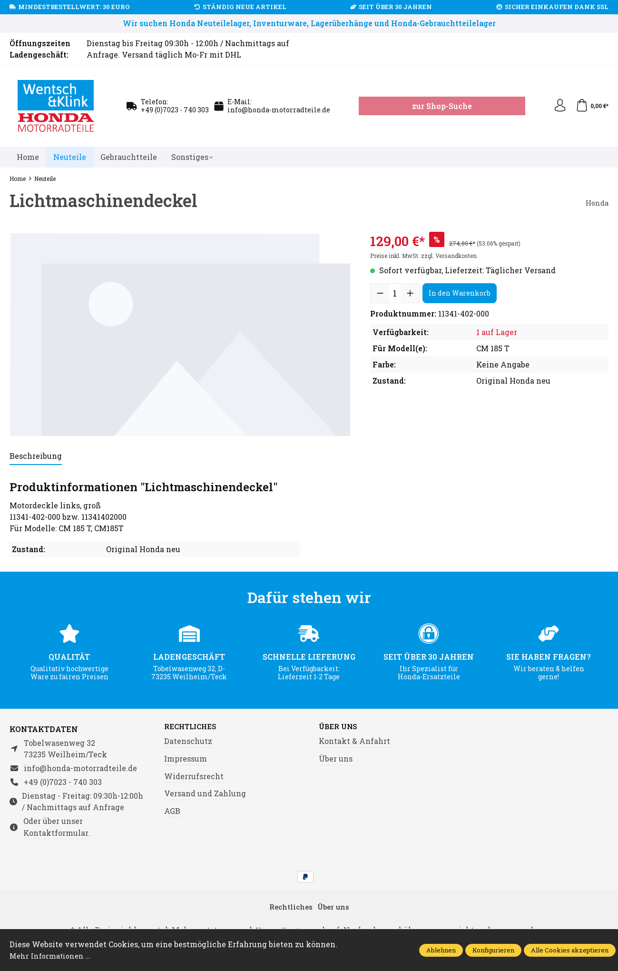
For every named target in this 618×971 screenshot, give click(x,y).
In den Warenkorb (459, 292)
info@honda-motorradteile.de (278, 109)
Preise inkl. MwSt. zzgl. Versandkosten (423, 255)
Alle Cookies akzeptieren (569, 950)
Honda (596, 203)
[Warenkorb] (591, 106)
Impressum (185, 759)
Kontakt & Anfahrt (354, 742)
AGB (172, 811)
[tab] (36, 456)
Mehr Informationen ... (53, 956)
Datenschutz (188, 742)
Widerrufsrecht (194, 777)
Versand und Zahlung (205, 794)
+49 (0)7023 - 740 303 (175, 109)
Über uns (340, 727)
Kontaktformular (55, 833)
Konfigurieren (493, 950)
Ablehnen (441, 950)
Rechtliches (193, 727)
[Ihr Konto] (557, 106)
